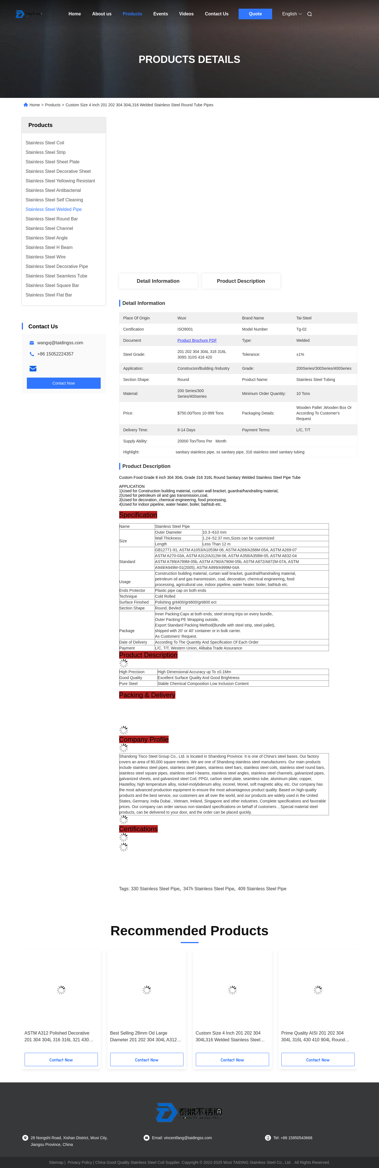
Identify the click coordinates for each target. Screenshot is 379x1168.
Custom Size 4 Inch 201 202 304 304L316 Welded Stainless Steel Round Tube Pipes (228, 1037)
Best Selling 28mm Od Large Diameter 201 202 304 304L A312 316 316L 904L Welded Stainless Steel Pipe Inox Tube (143, 1037)
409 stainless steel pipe (262, 888)
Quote (255, 13)
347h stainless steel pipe (208, 888)
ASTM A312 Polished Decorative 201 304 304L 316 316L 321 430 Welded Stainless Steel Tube (57, 1037)
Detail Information (158, 281)
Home (75, 13)
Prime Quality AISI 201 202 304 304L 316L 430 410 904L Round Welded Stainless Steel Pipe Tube (315, 1037)
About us (101, 13)
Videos (186, 13)
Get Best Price (268, 255)
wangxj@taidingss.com (60, 342)
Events (160, 13)
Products (132, 13)
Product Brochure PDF (197, 340)
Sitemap (56, 1162)
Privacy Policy (80, 1162)
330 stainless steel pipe (155, 888)
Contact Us (217, 13)
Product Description (241, 281)
